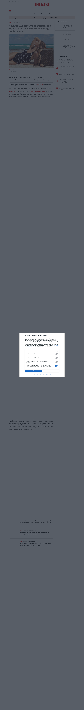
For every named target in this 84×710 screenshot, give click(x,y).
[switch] (56, 354)
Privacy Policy (48, 374)
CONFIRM (33, 370)
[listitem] (42, 351)
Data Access (42, 374)
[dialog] (42, 355)
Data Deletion (35, 374)
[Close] (62, 335)
